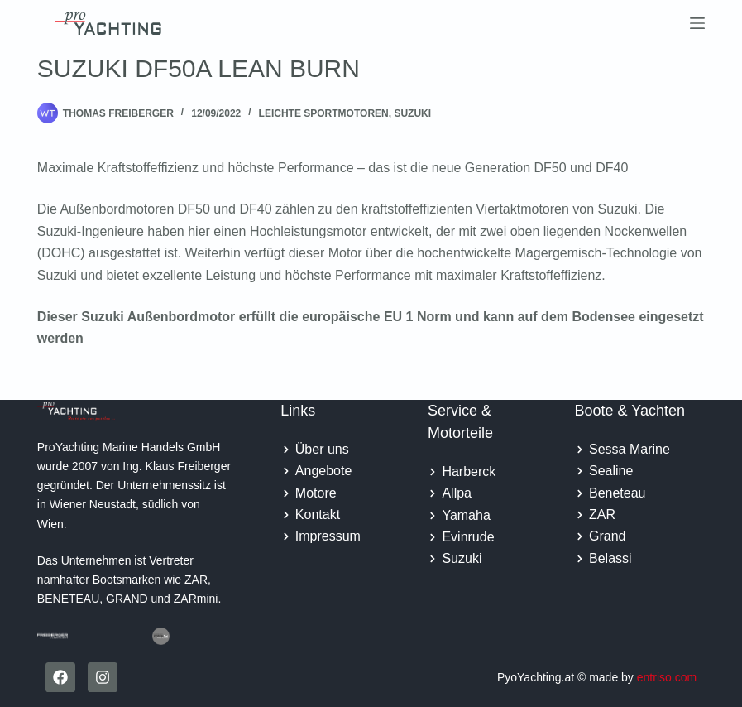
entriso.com (667, 677)
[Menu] (697, 23)
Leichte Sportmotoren (324, 113)
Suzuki (412, 113)
